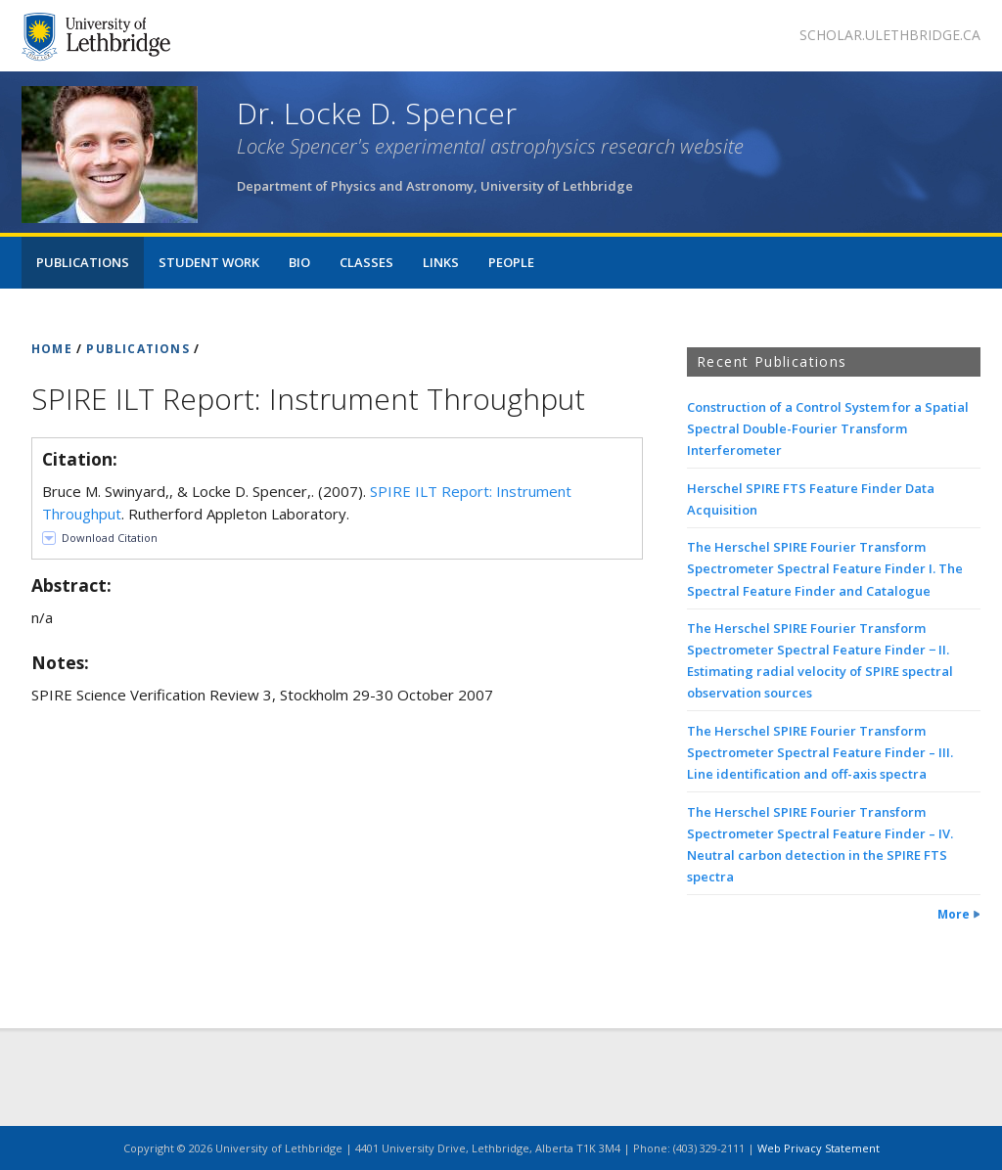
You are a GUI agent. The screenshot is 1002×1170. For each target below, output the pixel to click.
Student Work (209, 262)
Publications (82, 262)
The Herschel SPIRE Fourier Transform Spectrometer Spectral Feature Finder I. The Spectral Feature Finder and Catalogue (825, 568)
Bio (299, 262)
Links (441, 262)
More (953, 914)
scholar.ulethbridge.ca (889, 34)
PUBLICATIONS (137, 348)
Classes (366, 262)
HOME (51, 348)
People (511, 262)
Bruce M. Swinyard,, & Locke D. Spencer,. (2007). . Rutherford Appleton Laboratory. (306, 502)
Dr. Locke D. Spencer (377, 113)
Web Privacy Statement (818, 1148)
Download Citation (110, 537)
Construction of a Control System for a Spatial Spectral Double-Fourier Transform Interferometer (828, 428)
